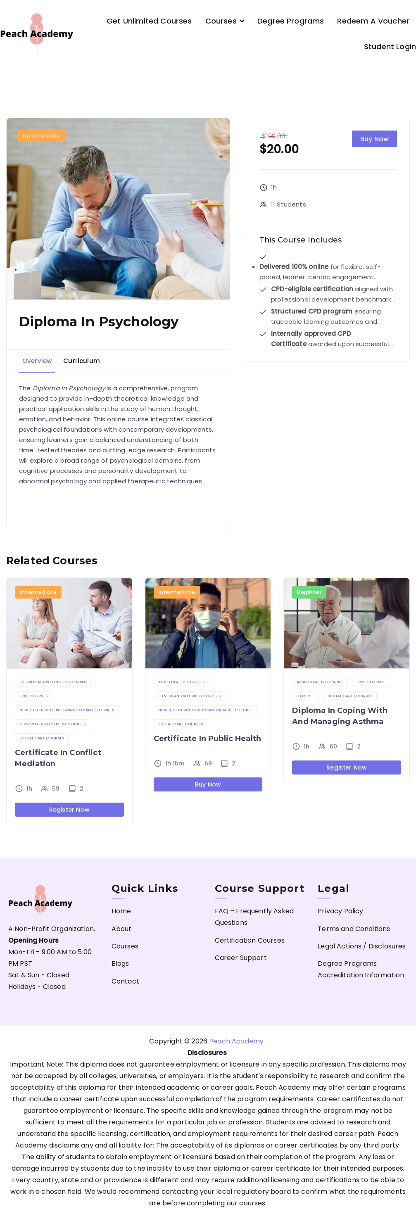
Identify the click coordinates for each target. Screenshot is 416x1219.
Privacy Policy (340, 911)
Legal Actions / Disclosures (362, 946)
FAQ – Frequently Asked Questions (254, 916)
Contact (125, 981)
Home (121, 911)
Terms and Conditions (354, 929)
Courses (221, 21)
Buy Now (374, 139)
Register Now (69, 810)
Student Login (390, 46)
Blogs (120, 963)
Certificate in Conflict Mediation (58, 758)
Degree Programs (290, 21)
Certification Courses (250, 940)
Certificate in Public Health (207, 738)
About (122, 929)
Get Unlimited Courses (149, 21)
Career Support (241, 957)
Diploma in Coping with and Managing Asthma (339, 716)
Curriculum (81, 360)
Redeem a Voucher (373, 21)
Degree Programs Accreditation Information (361, 969)
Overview (37, 360)
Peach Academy (236, 1041)
